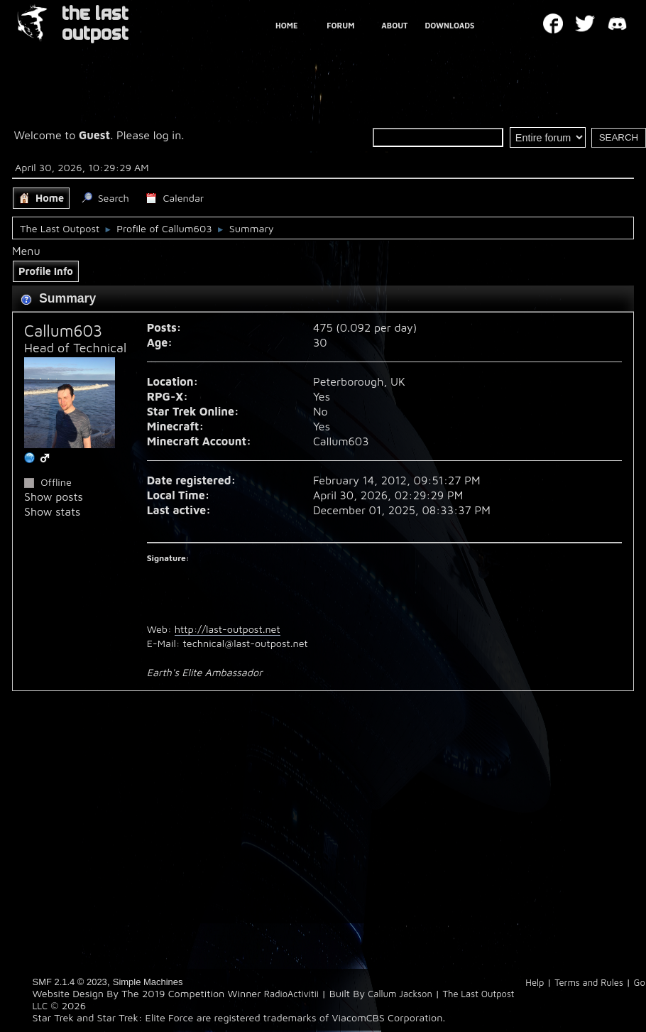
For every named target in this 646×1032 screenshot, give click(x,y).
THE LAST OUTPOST (95, 23)
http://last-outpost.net (227, 629)
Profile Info (45, 271)
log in (167, 135)
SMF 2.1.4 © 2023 (70, 982)
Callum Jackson (400, 993)
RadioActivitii (291, 993)
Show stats (52, 511)
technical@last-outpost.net (245, 643)
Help (534, 982)
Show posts (53, 496)
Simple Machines (148, 982)
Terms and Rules (588, 982)
